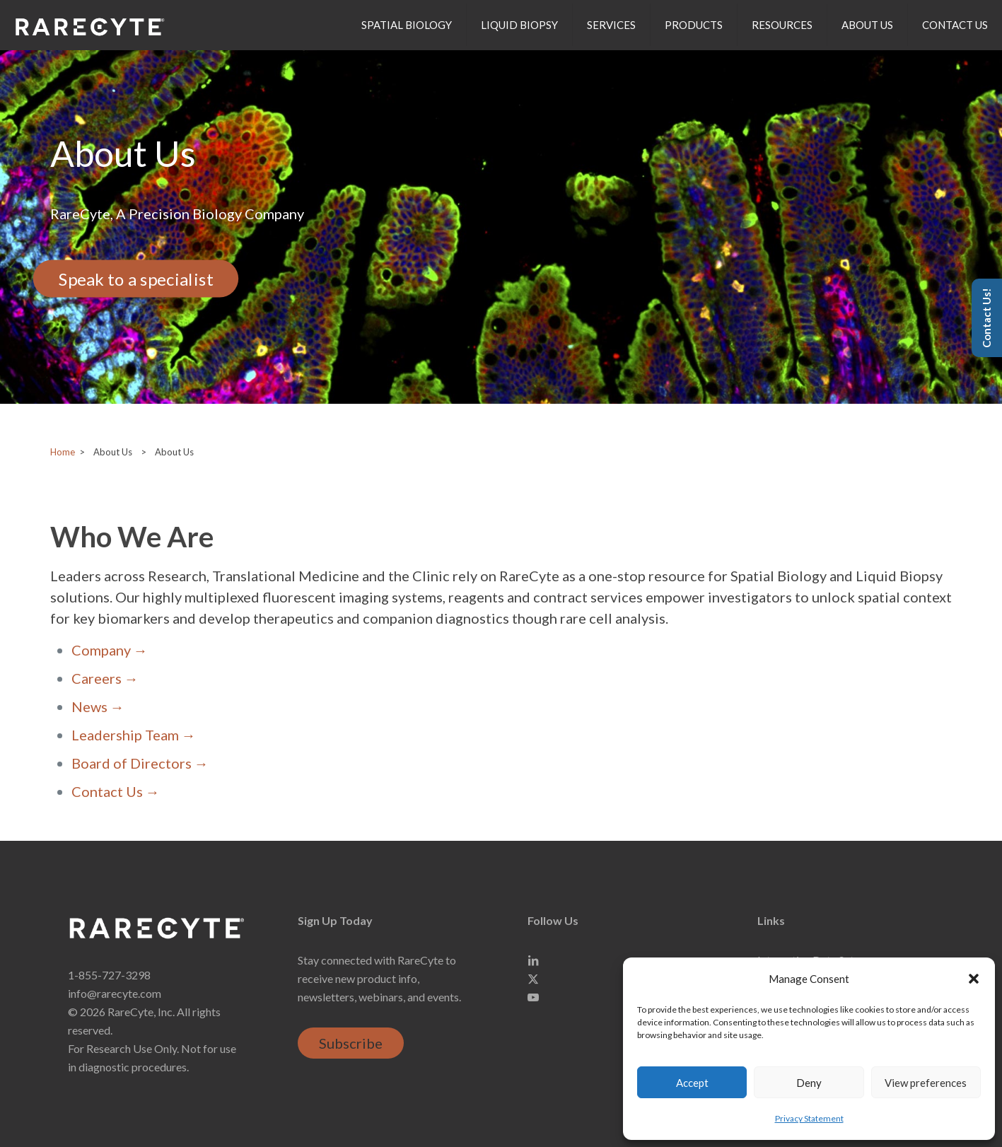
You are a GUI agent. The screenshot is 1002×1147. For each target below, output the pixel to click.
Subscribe (351, 1043)
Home (62, 452)
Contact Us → (115, 791)
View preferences (926, 1082)
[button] (974, 979)
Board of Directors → (140, 763)
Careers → (105, 678)
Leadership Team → (133, 734)
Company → (109, 649)
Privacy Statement (809, 1118)
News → (97, 706)
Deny (809, 1082)
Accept (692, 1082)
